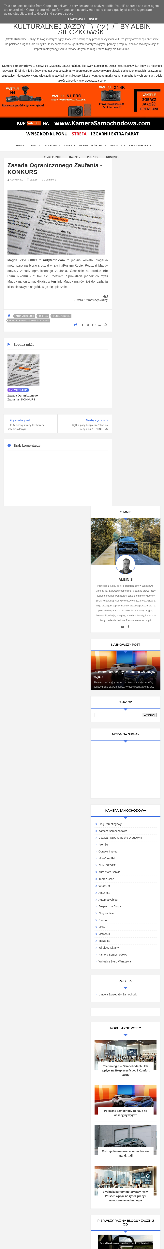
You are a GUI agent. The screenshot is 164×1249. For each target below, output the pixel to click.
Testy (68, 145)
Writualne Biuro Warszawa (139, 617)
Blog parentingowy (134, 476)
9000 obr (129, 541)
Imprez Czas (131, 534)
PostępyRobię (61, 316)
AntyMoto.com (54, 260)
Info (34, 145)
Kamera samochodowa (137, 610)
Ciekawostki (138, 145)
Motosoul (128, 589)
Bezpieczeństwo (91, 145)
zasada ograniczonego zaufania (29, 320)
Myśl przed (52, 156)
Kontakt (112, 156)
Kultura (50, 145)
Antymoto (129, 548)
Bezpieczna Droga (134, 562)
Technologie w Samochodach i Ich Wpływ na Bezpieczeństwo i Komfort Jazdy (138, 734)
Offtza (43, 316)
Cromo (127, 576)
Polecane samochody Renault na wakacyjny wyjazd (133, 320)
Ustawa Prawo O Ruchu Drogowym (136, 492)
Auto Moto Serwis (134, 527)
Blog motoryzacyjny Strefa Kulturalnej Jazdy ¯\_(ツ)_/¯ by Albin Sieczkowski (82, 26)
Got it (93, 19)
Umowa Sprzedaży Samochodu (132, 651)
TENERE (128, 596)
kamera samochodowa (39, 1099)
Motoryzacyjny (82, 1223)
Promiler (128, 500)
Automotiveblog (132, 555)
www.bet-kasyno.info (103, 1241)
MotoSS (128, 582)
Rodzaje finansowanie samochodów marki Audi (138, 828)
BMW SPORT (131, 521)
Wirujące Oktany (133, 603)
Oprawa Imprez (132, 507)
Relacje (116, 145)
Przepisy (73, 156)
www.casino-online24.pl (27, 1241)
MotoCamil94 (131, 514)
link (56, 281)
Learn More (76, 19)
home (20, 145)
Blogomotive (130, 569)
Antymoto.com (25, 316)
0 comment (48, 179)
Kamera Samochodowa (137, 483)
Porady (92, 156)
